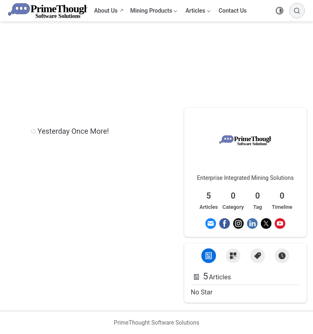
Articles (198, 12)
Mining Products (154, 12)
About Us (105, 10)
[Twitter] (266, 223)
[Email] (210, 223)
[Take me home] (50, 10)
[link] (245, 151)
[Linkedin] (252, 223)
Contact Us (232, 10)
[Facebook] (224, 223)
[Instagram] (238, 223)
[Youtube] (280, 223)
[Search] (297, 10)
